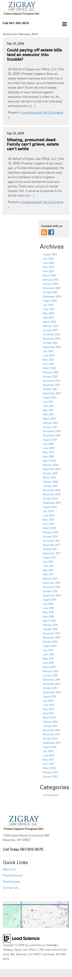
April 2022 (48, 363)
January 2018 (50, 536)
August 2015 (49, 645)
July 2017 (48, 561)
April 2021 (48, 414)
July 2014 (48, 700)
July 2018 (48, 511)
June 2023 (48, 309)
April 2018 (48, 523)
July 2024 (48, 258)
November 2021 (51, 384)
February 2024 (50, 279)
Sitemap (52, 945)
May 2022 (48, 359)
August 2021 (50, 397)
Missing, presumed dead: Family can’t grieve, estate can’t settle (33, 144)
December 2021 (51, 380)
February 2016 (50, 624)
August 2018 (50, 506)
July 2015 (48, 650)
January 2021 (50, 427)
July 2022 (48, 351)
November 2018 (51, 494)
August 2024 (50, 254)
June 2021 (48, 405)
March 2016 (49, 620)
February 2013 (50, 772)
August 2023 (50, 300)
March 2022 (49, 368)
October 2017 (50, 549)
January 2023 (50, 330)
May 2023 (48, 313)
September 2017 (52, 553)
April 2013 (48, 763)
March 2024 (49, 275)
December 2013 (51, 730)
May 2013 (48, 759)
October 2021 (50, 389)
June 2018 (48, 515)
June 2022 (48, 355)
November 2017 (51, 544)
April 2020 (48, 456)
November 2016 (51, 586)
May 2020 (48, 452)
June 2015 (48, 654)
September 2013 (52, 742)
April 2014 (48, 713)
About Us (9, 869)
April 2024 (48, 271)
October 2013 (50, 738)
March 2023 (49, 321)
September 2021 (52, 393)
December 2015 (51, 633)
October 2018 (50, 498)
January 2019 (50, 485)
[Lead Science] (21, 938)
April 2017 (48, 574)
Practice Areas (12, 875)
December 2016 (51, 582)
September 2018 (52, 502)
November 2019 (51, 469)
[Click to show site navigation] (64, 24)
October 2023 (50, 292)
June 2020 (48, 448)
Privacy (8, 949)
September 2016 (52, 595)
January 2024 (50, 283)
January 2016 (50, 629)
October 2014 (50, 688)
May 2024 (48, 267)
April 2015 (48, 662)
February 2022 (50, 372)
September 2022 (52, 347)
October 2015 (50, 641)
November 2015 (51, 637)
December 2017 (51, 540)
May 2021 (48, 410)
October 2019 (50, 473)
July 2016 (48, 603)
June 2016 (48, 608)
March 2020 (49, 460)
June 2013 (48, 755)
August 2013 (49, 746)
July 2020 (48, 443)
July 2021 (48, 401)
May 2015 (48, 658)
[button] (15, 23)
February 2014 (50, 721)
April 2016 (48, 616)
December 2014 (51, 679)
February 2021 (50, 422)
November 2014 (51, 683)
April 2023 (48, 317)
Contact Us (10, 888)
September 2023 (52, 296)
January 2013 (50, 776)
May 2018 (48, 519)
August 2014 (49, 696)
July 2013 (48, 751)
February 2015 (50, 671)
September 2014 (52, 692)
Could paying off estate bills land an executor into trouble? (34, 54)
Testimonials (11, 881)
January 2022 (50, 376)
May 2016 (48, 612)
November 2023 (51, 288)
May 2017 (48, 570)
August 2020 (50, 439)
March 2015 (49, 666)
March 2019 (49, 477)
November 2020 (51, 435)
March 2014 (49, 717)
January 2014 (50, 725)
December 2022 (51, 334)
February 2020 (50, 464)
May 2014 (48, 709)
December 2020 (51, 431)
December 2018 (51, 490)
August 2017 (49, 557)
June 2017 (48, 565)
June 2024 (48, 262)
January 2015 (50, 675)
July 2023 (48, 304)
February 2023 (50, 325)
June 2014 (48, 704)
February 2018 (50, 532)
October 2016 (50, 591)
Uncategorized (31, 112)
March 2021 (49, 418)
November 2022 (51, 338)
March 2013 (49, 768)
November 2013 (51, 734)
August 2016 (49, 599)
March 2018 (49, 528)
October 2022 (50, 342)
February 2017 (50, 578)
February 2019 (50, 481)
